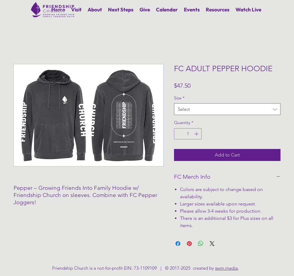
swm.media (226, 268)
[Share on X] (212, 243)
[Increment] (197, 134)
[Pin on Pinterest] (189, 243)
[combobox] (227, 109)
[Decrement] (178, 134)
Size (179, 98)
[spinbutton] (187, 134)
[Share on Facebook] (178, 243)
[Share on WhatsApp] (200, 243)
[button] (95, 9)
